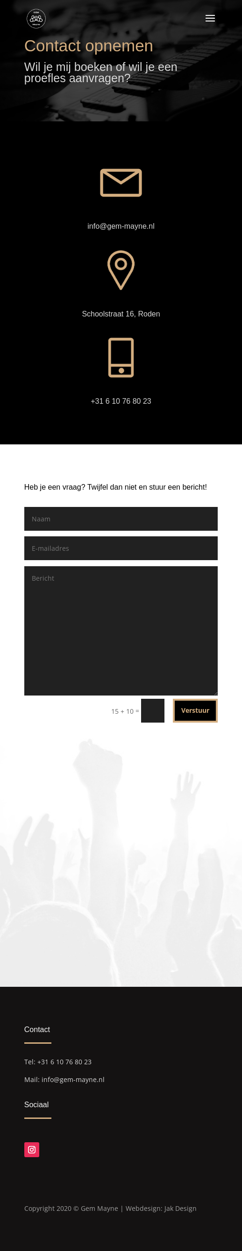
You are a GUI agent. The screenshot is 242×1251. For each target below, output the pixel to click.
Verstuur (195, 710)
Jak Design (180, 1208)
